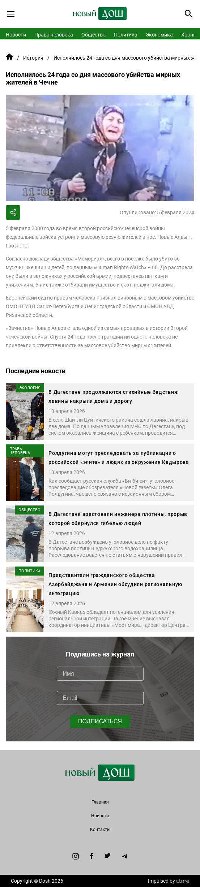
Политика (125, 35)
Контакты (100, 829)
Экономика (159, 35)
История (33, 58)
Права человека (53, 35)
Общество (93, 35)
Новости (16, 35)
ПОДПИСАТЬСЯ (100, 721)
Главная (100, 802)
